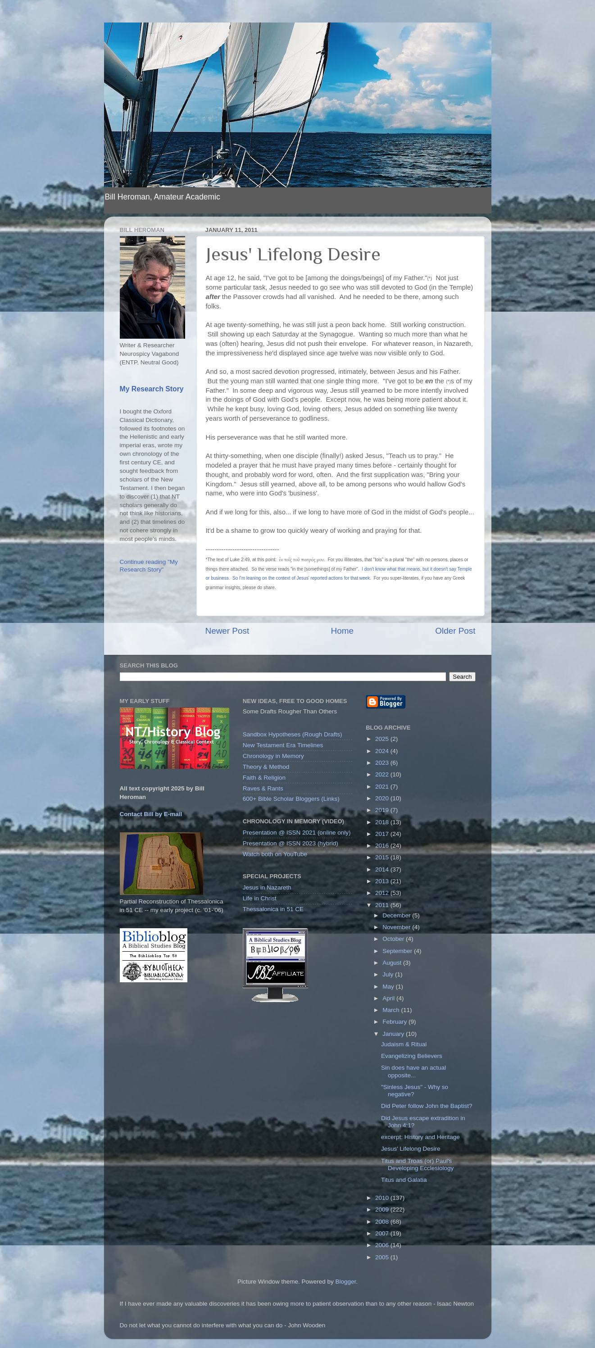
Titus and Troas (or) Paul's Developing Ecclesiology (417, 1164)
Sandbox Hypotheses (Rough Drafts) (292, 734)
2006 (383, 1245)
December (397, 915)
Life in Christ (260, 898)
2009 (383, 1209)
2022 (383, 774)
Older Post (455, 630)
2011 (383, 905)
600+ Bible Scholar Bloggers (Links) (291, 798)
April (389, 998)
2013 (383, 881)
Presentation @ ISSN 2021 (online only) (297, 832)
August (392, 962)
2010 (383, 1197)
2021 (383, 786)
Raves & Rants (263, 788)
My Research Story (152, 389)
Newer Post (227, 630)
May (388, 986)
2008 (383, 1221)
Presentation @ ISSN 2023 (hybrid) (290, 843)
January (394, 1033)
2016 (383, 845)
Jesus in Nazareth (267, 887)
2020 (383, 798)
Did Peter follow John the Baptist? (426, 1106)
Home (342, 630)
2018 (383, 822)
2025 (383, 738)
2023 (383, 762)
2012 (383, 893)
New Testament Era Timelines (283, 745)
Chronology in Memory (273, 756)
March (391, 1010)
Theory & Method (266, 766)
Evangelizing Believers (411, 1056)
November (397, 927)
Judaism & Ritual (404, 1044)
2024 (383, 751)
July (388, 974)
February (395, 1021)
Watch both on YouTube (275, 854)
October (394, 938)
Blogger (346, 1281)
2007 (383, 1233)
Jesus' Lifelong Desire (411, 1148)
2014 (383, 869)
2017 (383, 834)
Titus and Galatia (404, 1179)
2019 (383, 810)
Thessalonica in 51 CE (273, 909)
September (398, 951)
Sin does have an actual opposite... (413, 1071)
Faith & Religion (264, 777)
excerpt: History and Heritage (420, 1137)
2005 (383, 1257)
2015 (383, 857)
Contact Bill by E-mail (151, 814)
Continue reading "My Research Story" (149, 565)
